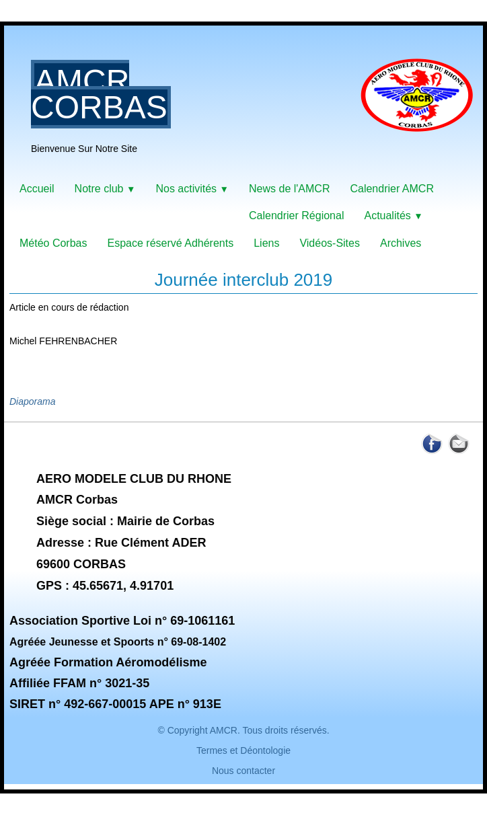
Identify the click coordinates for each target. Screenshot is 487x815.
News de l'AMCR (289, 188)
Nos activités (192, 188)
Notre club (105, 188)
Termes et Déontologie (243, 750)
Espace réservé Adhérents (171, 243)
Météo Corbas (53, 243)
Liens (266, 243)
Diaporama (32, 401)
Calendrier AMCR (391, 188)
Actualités (393, 215)
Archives (400, 243)
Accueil (37, 188)
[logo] (257, 106)
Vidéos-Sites (329, 243)
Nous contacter (243, 770)
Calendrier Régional (296, 215)
